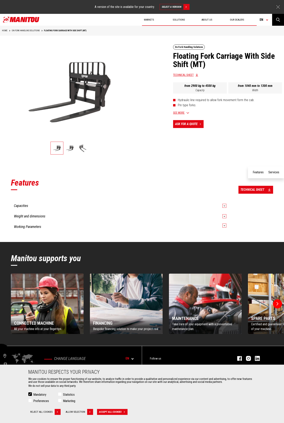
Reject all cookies (45, 412)
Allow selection (79, 412)
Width (255, 90)
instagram (246, 358)
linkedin (255, 358)
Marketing (69, 401)
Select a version (175, 7)
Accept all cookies (113, 412)
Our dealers (237, 19)
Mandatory (39, 394)
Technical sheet (183, 75)
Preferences (41, 401)
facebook (237, 358)
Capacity (200, 90)
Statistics (69, 394)
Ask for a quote (189, 124)
